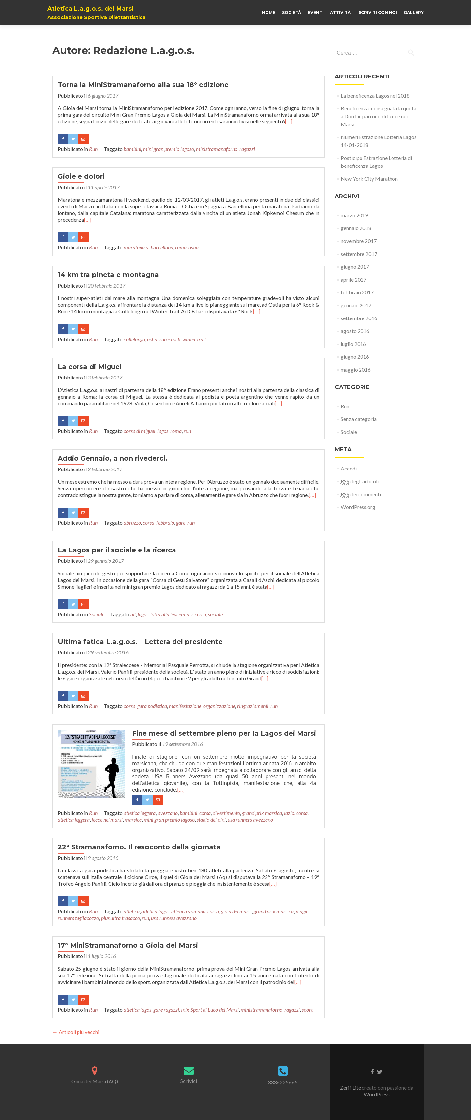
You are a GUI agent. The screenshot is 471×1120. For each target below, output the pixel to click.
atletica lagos (155, 911)
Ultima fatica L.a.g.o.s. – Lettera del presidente (140, 642)
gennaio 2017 (356, 305)
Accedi (349, 468)
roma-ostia (187, 247)
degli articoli (360, 481)
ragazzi (247, 149)
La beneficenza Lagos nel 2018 (375, 95)
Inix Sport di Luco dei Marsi (210, 1009)
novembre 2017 (359, 241)
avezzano (168, 813)
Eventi (316, 12)
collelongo (134, 339)
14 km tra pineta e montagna (108, 275)
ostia (152, 339)
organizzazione (219, 706)
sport (307, 1009)
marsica (133, 819)
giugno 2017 (355, 266)
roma (176, 431)
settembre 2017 (359, 254)
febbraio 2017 (357, 292)
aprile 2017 (353, 279)
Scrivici (188, 1081)
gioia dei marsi (236, 911)
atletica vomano (188, 911)
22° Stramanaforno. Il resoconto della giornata (139, 847)
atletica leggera (140, 813)
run (187, 431)
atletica (132, 911)
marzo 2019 (354, 215)
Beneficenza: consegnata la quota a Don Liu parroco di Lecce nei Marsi (378, 116)
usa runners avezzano (250, 819)
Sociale (96, 614)
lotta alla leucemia (169, 614)
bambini (132, 149)
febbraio (165, 522)
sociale (215, 614)
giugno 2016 (355, 356)
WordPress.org (358, 507)
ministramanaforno (216, 149)
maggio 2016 (356, 369)
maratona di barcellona (148, 247)
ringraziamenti (252, 706)
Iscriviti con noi (377, 12)
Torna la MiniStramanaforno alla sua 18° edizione (143, 85)
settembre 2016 (359, 318)
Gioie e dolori (81, 176)
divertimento (226, 813)
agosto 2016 (355, 331)
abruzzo (132, 522)
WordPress (377, 1094)
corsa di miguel (139, 431)
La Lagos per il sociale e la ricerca (117, 550)
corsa (148, 522)
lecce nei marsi (107, 819)
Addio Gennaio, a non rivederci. (112, 458)
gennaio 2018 (356, 228)
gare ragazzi (166, 1009)
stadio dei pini (211, 819)
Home (268, 12)
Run (93, 149)
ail (133, 614)
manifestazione (185, 706)
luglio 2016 (353, 344)
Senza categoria (359, 419)
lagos (162, 431)
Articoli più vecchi (75, 1032)
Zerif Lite (351, 1087)
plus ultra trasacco (120, 918)
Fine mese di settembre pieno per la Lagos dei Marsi (222, 733)
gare (180, 522)
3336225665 (283, 1082)
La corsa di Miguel (90, 367)
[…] (288, 121)
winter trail (194, 339)
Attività (340, 12)
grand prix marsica (262, 813)
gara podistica (152, 706)
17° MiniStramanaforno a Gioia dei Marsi (128, 945)
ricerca (198, 614)
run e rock (169, 339)
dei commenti (361, 494)
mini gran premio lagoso (168, 149)
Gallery (414, 12)
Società (291, 12)
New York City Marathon (369, 178)
